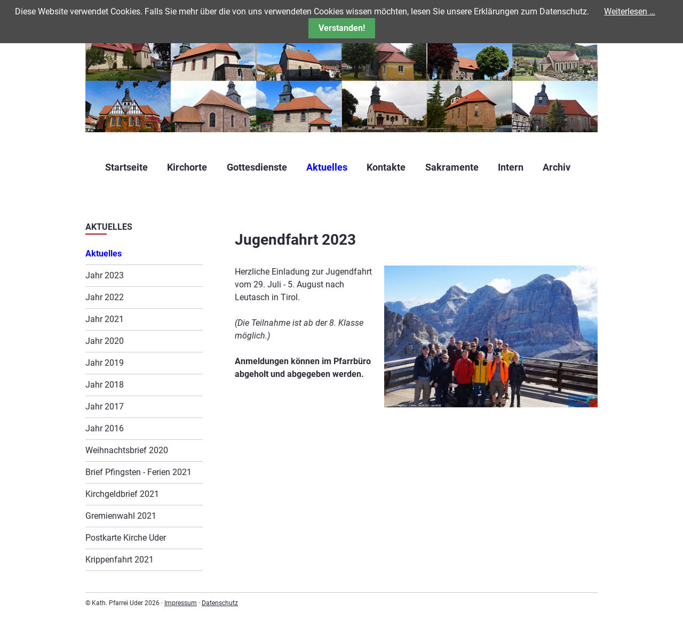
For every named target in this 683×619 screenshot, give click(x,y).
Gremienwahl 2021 (120, 516)
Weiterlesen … (629, 11)
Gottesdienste (257, 167)
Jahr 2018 (104, 385)
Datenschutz (220, 603)
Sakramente (452, 167)
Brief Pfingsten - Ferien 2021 (138, 472)
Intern (510, 167)
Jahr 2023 (104, 275)
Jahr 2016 (104, 428)
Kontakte (386, 167)
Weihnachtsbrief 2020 (126, 450)
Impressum (180, 603)
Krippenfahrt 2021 (119, 559)
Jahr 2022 (104, 297)
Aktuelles (326, 167)
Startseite (126, 167)
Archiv (556, 167)
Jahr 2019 (104, 363)
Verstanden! (342, 28)
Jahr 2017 (104, 406)
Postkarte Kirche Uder (125, 538)
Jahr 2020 (104, 341)
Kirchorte (187, 167)
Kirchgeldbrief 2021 (122, 494)
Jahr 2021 (104, 319)
